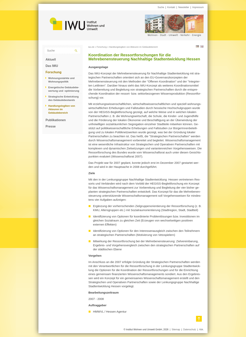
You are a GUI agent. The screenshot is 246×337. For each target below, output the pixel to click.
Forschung (54, 72)
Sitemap (176, 329)
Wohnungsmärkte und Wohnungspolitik (61, 80)
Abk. (201, 329)
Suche (161, 7)
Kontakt (171, 7)
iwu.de (91, 47)
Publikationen (56, 120)
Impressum (198, 7)
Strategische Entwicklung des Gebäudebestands (63, 98)
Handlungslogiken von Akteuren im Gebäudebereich (61, 109)
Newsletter (183, 7)
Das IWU (52, 65)
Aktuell (51, 59)
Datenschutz (189, 329)
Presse (51, 126)
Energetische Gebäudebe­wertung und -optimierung (63, 89)
